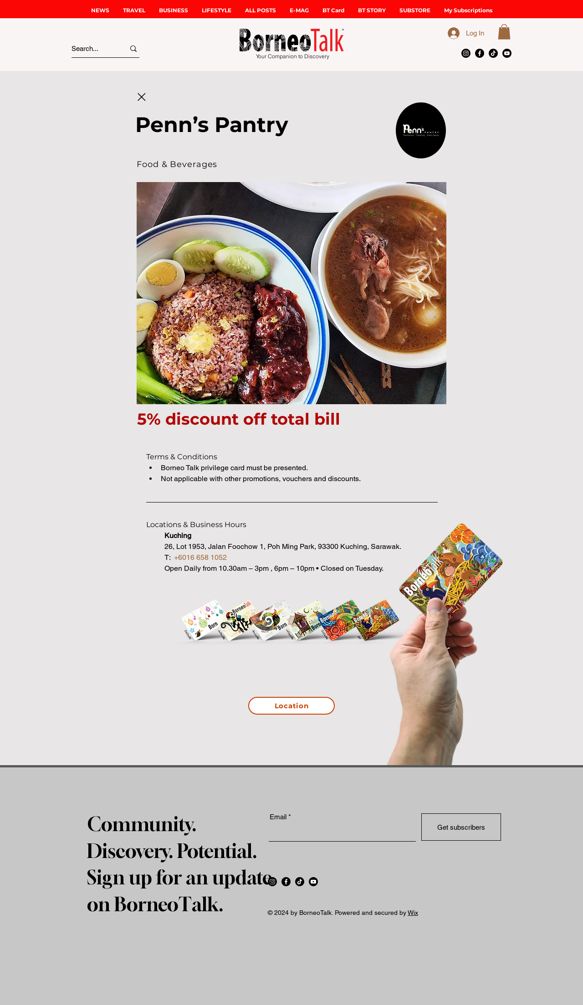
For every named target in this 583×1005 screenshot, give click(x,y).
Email (278, 816)
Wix (413, 912)
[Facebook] (479, 53)
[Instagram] (465, 53)
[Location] (291, 706)
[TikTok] (493, 53)
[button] (134, 10)
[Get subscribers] (461, 827)
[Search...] (90, 48)
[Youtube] (506, 53)
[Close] (141, 97)
